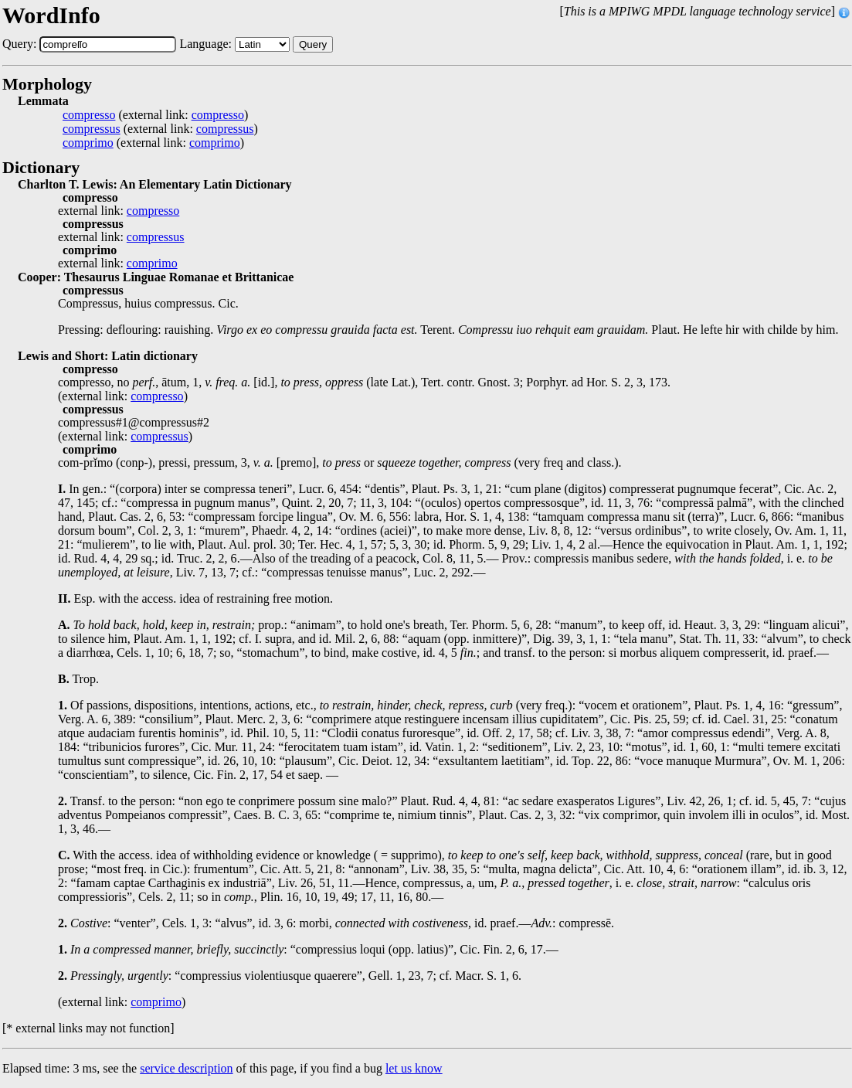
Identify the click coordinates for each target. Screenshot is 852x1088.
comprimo (88, 143)
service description (186, 1068)
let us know (414, 1068)
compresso (89, 115)
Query (313, 44)
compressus (92, 129)
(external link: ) (155, 115)
